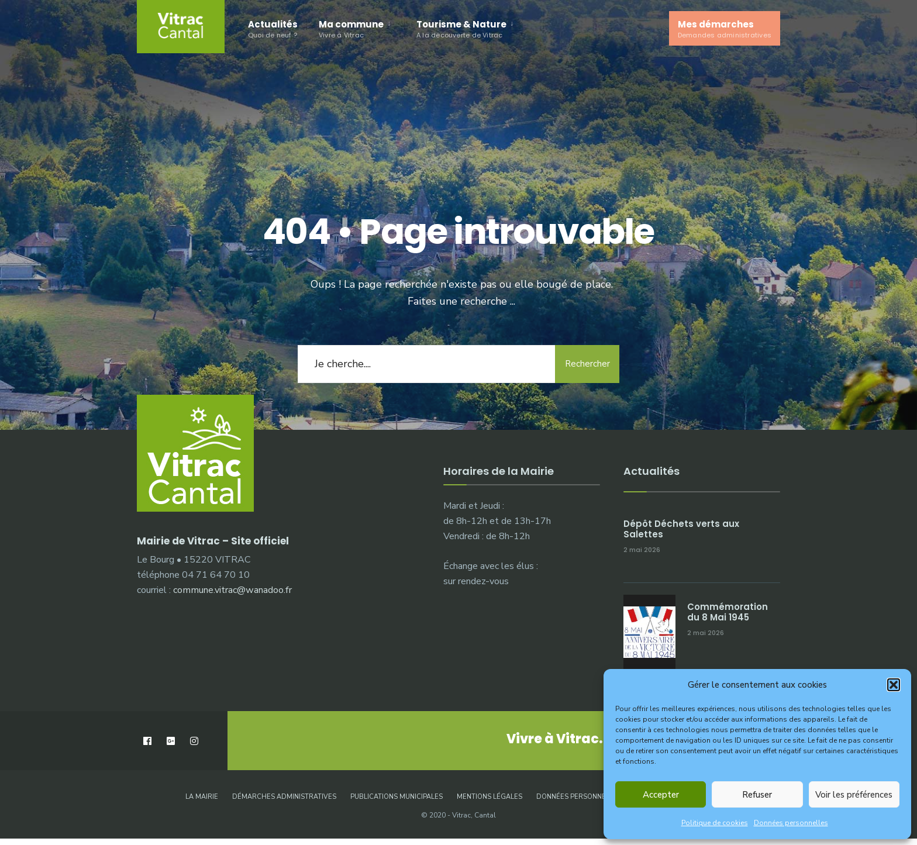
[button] (893, 685)
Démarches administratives (284, 796)
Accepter (661, 795)
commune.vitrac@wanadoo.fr (232, 590)
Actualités (273, 29)
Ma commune (351, 29)
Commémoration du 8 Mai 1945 (727, 612)
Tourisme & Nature (461, 29)
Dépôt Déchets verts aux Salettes (681, 529)
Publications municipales (396, 796)
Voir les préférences (853, 795)
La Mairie (201, 796)
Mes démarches (724, 29)
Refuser (757, 795)
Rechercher (587, 364)
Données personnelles (791, 822)
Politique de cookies (714, 822)
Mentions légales (489, 796)
